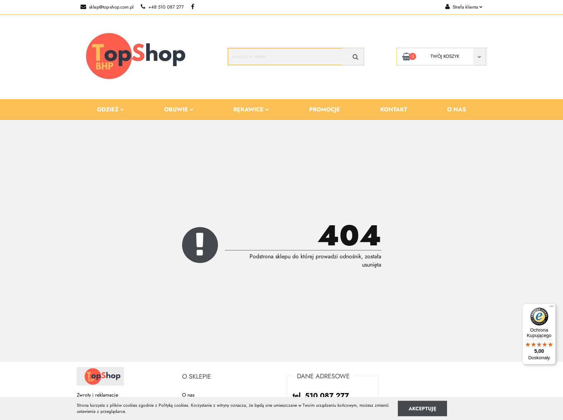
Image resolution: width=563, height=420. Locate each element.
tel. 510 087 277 (321, 396)
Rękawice (251, 110)
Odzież (110, 110)
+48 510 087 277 (162, 7)
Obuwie (179, 110)
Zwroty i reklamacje (97, 395)
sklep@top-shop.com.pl (107, 7)
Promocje (324, 110)
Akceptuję (422, 408)
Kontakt (393, 110)
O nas (456, 110)
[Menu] (551, 308)
